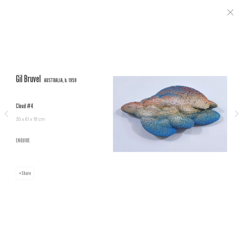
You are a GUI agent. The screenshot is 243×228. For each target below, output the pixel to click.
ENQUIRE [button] (23, 143)
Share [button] (26, 177)
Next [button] (236, 114)
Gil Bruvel (28, 82)
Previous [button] (6, 114)
